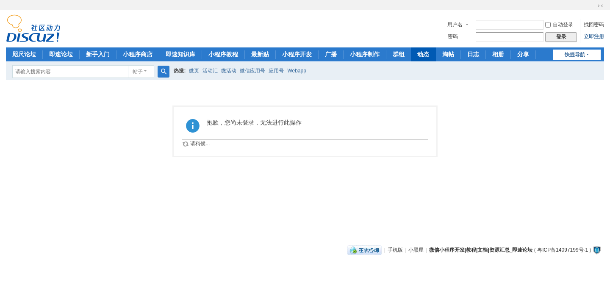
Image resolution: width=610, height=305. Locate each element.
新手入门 (98, 54)
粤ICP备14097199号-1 (562, 250)
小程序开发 (297, 54)
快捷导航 (575, 55)
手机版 (395, 250)
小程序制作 (365, 54)
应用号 (276, 71)
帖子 (138, 72)
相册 (498, 54)
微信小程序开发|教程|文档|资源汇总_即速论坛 (481, 250)
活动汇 (210, 71)
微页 (194, 71)
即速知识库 (180, 54)
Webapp (296, 71)
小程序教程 (223, 54)
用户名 (455, 25)
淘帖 (448, 54)
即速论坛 (61, 54)
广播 (331, 54)
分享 (523, 54)
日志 (473, 54)
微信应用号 (252, 71)
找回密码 (594, 25)
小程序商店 (137, 54)
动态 (423, 54)
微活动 (228, 71)
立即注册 (594, 36)
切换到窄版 (600, 6)
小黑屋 (416, 250)
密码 (453, 36)
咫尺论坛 (24, 54)
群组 (399, 54)
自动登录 (559, 25)
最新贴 (260, 54)
